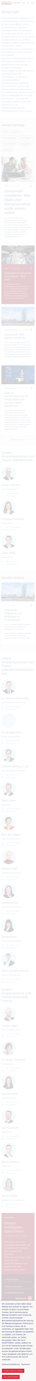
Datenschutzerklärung (11, 1364)
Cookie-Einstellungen (13, 1371)
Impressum (25, 1364)
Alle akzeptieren (11, 1377)
